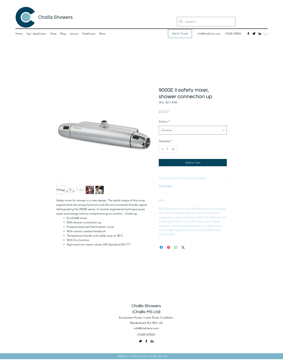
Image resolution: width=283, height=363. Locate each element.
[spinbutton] (168, 149)
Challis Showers (55, 17)
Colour (164, 121)
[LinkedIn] (260, 33)
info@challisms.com (208, 33)
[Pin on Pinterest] (168, 247)
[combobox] (193, 130)
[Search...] (206, 21)
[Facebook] (248, 33)
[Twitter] (254, 33)
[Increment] (173, 149)
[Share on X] (183, 247)
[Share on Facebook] (161, 247)
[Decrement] (162, 149)
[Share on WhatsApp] (176, 247)
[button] (265, 33)
